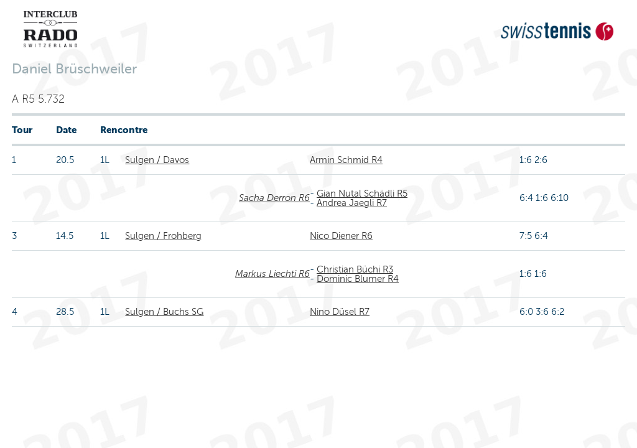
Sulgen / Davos (157, 160)
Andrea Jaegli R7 (352, 203)
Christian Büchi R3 (355, 269)
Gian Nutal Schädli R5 (362, 193)
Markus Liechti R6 (272, 274)
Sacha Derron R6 (274, 198)
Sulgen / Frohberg (163, 236)
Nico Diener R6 (341, 236)
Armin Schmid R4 (346, 160)
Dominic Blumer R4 (358, 279)
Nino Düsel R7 (340, 312)
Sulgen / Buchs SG (164, 312)
